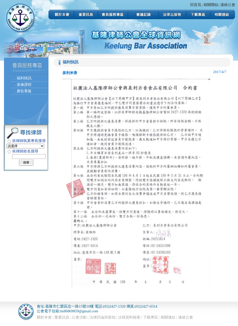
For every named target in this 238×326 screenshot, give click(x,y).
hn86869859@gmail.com (79, 311)
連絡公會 (227, 5)
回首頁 (195, 5)
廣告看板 (24, 91)
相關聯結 (210, 5)
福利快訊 (24, 78)
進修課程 (24, 85)
